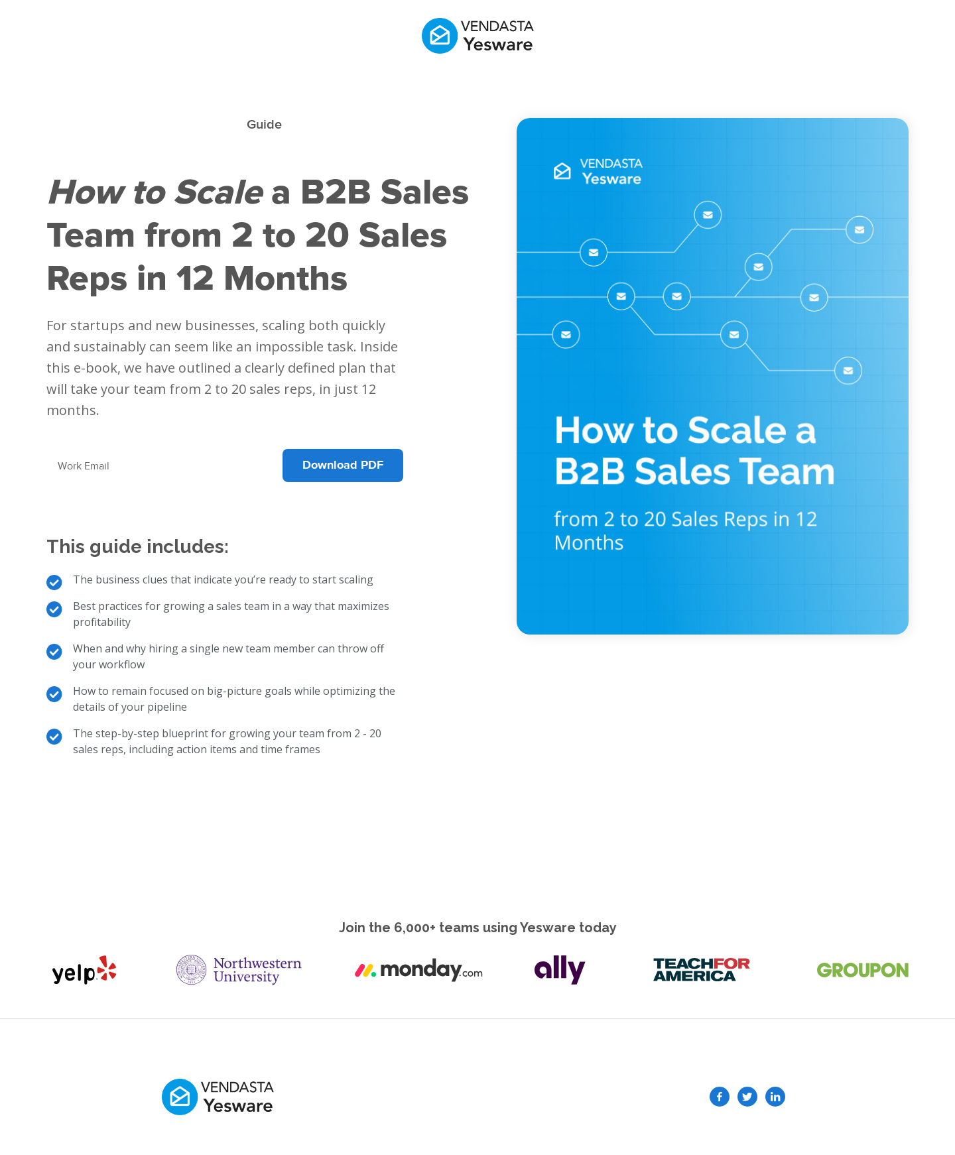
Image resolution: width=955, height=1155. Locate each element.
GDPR (510, 1097)
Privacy (559, 1097)
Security (457, 1097)
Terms (611, 1097)
